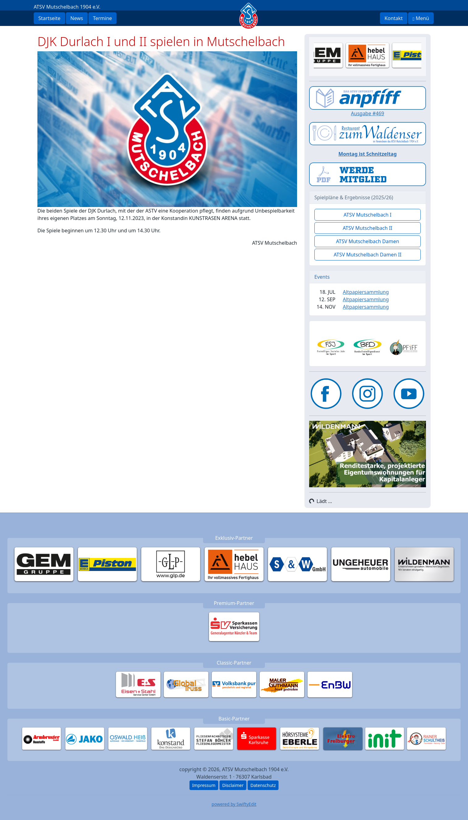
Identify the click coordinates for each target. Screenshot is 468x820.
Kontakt (394, 18)
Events (322, 276)
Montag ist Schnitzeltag (367, 153)
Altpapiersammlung (366, 292)
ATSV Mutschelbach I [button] (367, 214)
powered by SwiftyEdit (234, 804)
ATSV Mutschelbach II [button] (368, 228)
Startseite (49, 18)
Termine (102, 18)
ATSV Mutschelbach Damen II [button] (367, 254)
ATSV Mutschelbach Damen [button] (367, 241)
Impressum (203, 785)
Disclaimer (233, 785)
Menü (421, 18)
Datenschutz (263, 785)
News (76, 18)
